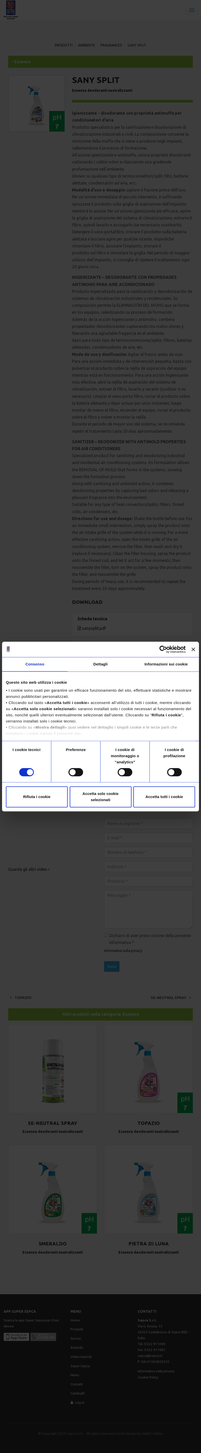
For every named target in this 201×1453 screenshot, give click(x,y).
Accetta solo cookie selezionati (101, 796)
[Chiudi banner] (193, 649)
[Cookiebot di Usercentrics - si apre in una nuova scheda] (163, 649)
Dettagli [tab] (100, 664)
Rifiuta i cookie (37, 796)
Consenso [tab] (34, 664)
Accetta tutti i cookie (164, 796)
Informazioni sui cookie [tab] (166, 664)
